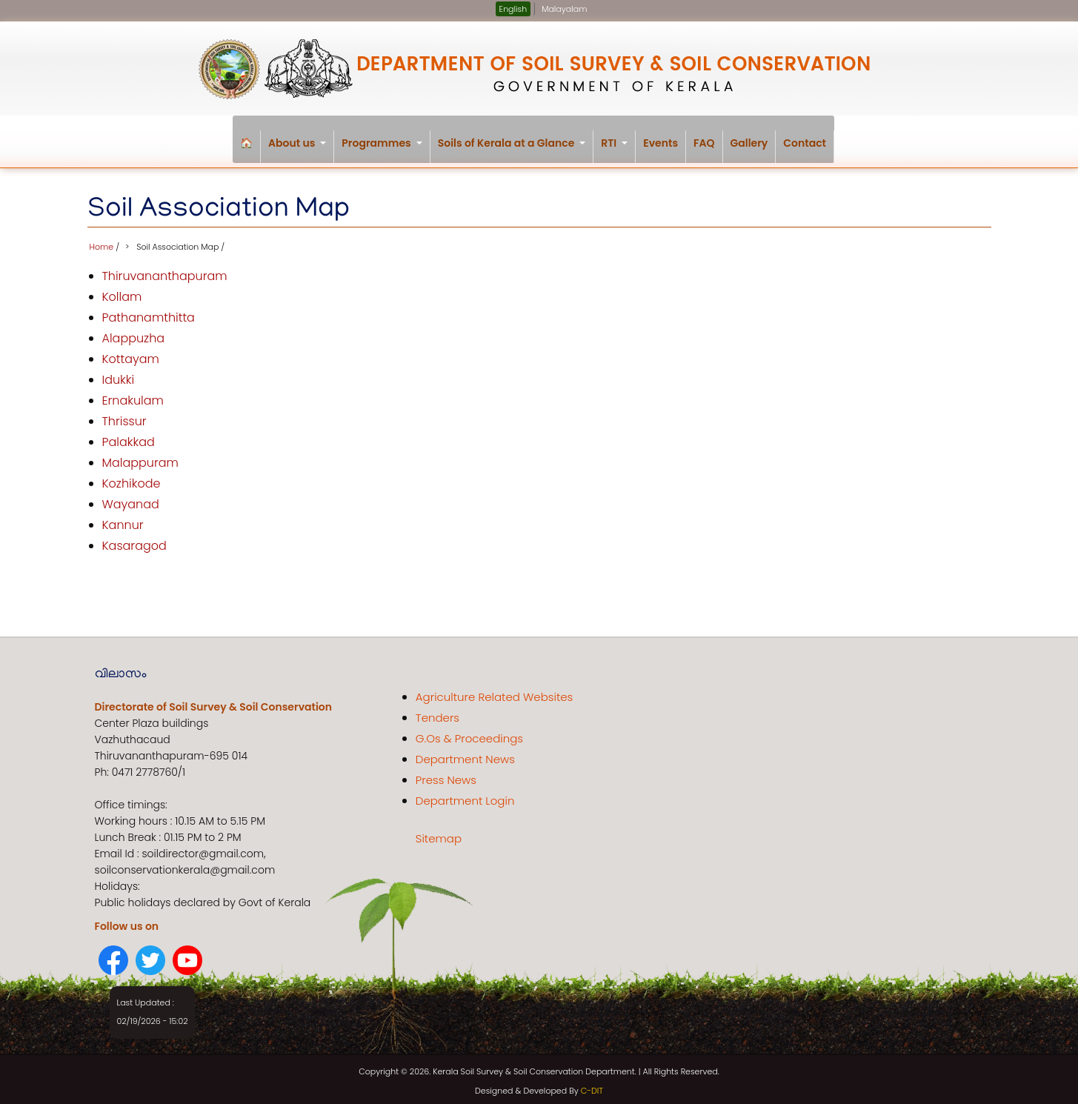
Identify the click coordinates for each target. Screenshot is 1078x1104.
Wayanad (130, 499)
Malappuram (140, 458)
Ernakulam (133, 396)
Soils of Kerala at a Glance (516, 149)
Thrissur (124, 416)
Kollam (122, 292)
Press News (446, 775)
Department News (465, 754)
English (513, 9)
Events (660, 143)
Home (102, 242)
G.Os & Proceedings (469, 734)
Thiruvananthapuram (164, 271)
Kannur (123, 520)
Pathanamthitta (148, 313)
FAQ (703, 143)
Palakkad (128, 437)
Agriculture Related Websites (494, 692)
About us (301, 149)
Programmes (386, 149)
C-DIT (592, 1086)
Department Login (465, 796)
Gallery (749, 143)
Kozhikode (131, 479)
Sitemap (439, 834)
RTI (618, 149)
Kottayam (130, 354)
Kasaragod (134, 541)
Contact (804, 143)
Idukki (118, 375)
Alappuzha (133, 333)
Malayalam (564, 9)
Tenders (437, 713)
